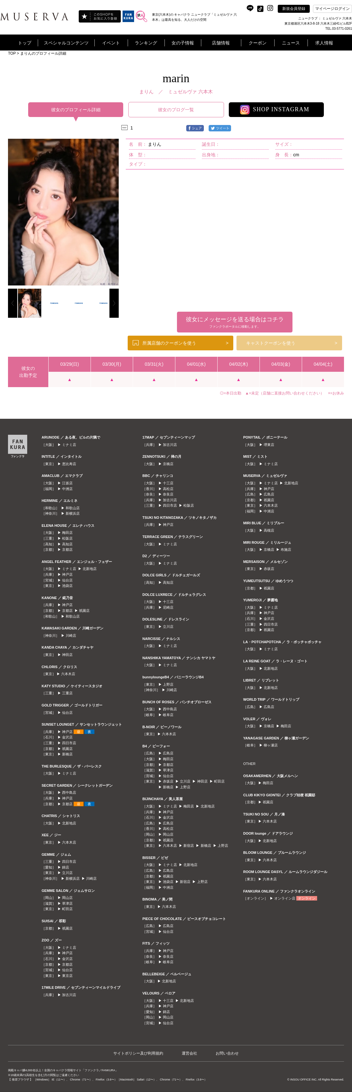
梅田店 (67, 532)
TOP (12, 53)
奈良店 (168, 494)
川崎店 (71, 635)
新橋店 (67, 754)
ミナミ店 (69, 445)
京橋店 (168, 464)
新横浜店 (73, 513)
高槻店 (269, 530)
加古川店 (69, 995)
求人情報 (324, 42)
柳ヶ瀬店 (271, 745)
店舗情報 (221, 42)
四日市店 (69, 743)
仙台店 (67, 580)
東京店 (67, 976)
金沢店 (67, 737)
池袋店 (67, 586)
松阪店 (67, 538)
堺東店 (269, 445)
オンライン (307, 898)
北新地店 (90, 569)
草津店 (67, 903)
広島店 (168, 753)
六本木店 (68, 674)
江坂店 (67, 483)
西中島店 (69, 792)
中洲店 (67, 489)
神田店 (67, 655)
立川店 (67, 873)
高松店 (168, 489)
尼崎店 (168, 607)
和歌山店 (73, 508)
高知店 (67, 544)
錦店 (65, 867)
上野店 (168, 684)
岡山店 (67, 898)
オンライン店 (284, 898)
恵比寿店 (69, 464)
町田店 (67, 909)
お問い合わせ (227, 1053)
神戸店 (67, 574)
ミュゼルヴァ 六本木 (190, 91)
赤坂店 (168, 781)
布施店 (286, 549)
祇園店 (84, 610)
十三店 (168, 483)
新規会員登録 (293, 8)
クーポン (258, 42)
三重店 (67, 693)
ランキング (146, 42)
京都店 (67, 549)
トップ (24, 42)
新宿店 (188, 845)
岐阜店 (168, 715)
